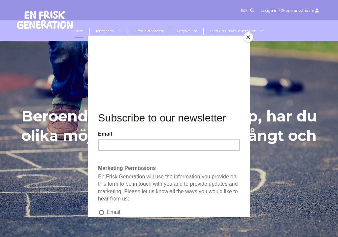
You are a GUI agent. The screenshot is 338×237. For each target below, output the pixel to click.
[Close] (248, 37)
